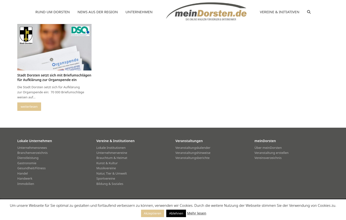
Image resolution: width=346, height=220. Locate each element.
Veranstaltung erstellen (271, 153)
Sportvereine (105, 178)
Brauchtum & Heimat (111, 158)
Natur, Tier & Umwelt (111, 173)
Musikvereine (106, 168)
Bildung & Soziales (109, 184)
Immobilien (25, 184)
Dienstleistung (27, 158)
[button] (309, 12)
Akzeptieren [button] (152, 213)
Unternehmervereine (111, 153)
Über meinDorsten (268, 147)
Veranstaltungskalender (192, 147)
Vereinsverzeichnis (268, 158)
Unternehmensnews (32, 147)
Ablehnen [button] (176, 213)
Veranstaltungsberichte (192, 158)
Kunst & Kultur (107, 163)
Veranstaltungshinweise (192, 153)
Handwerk (24, 178)
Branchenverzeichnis (32, 153)
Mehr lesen (196, 213)
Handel (22, 173)
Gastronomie (26, 163)
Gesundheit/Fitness (31, 168)
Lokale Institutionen (111, 147)
